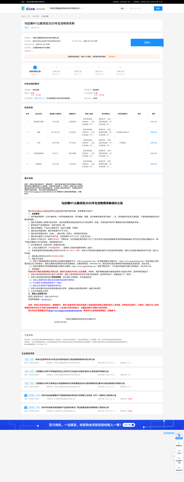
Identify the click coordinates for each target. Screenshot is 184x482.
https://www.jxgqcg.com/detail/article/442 (65, 311)
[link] (26, 16)
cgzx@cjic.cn (46, 299)
